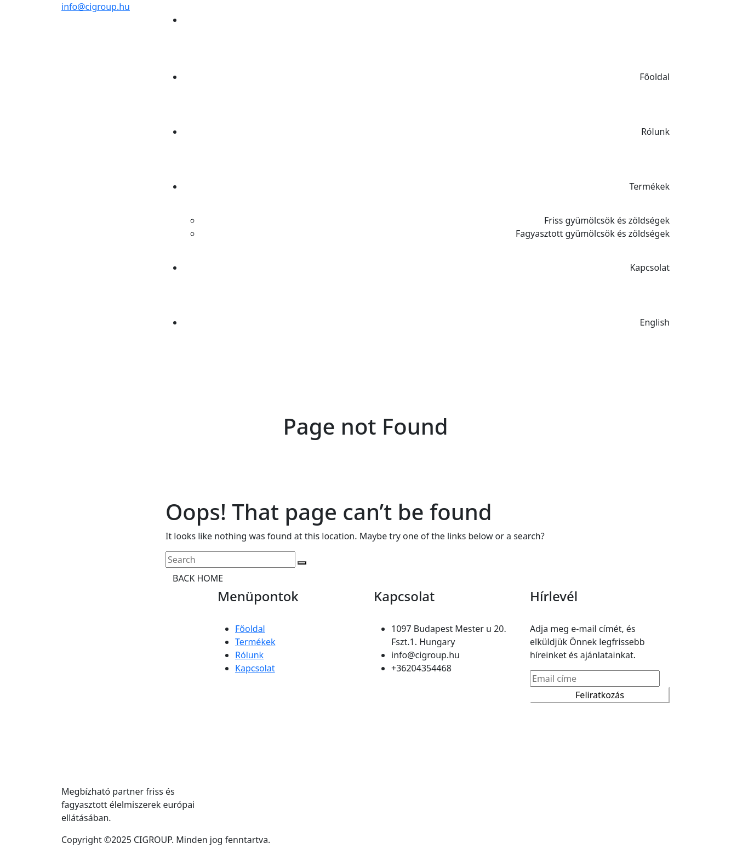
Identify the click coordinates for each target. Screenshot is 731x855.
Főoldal (654, 77)
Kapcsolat (650, 267)
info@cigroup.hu (95, 7)
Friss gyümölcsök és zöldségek (607, 220)
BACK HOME (198, 578)
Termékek (649, 186)
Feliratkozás (599, 695)
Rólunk (655, 132)
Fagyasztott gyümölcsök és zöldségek (593, 233)
